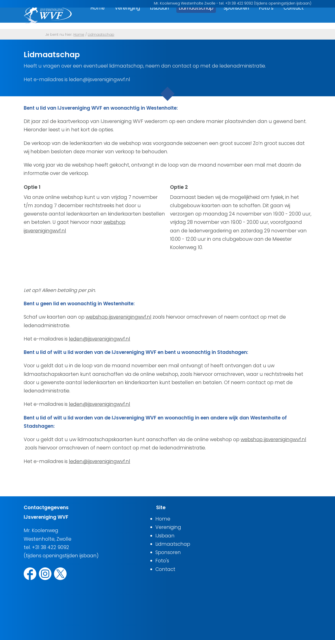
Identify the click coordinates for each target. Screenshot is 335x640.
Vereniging (127, 18)
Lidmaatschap (196, 18)
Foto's (266, 18)
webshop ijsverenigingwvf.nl (118, 317)
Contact (294, 18)
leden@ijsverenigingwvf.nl (99, 339)
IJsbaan (159, 18)
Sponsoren (236, 18)
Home (98, 18)
